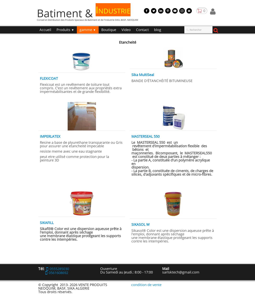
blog (157, 29)
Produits (65, 29)
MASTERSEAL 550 (145, 136)
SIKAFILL (47, 222)
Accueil (45, 29)
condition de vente (146, 284)
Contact (142, 29)
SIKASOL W (140, 224)
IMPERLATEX (50, 136)
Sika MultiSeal (142, 74)
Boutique (108, 29)
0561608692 (56, 272)
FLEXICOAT (49, 78)
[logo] (89, 14)
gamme (88, 29)
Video (126, 29)
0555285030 (57, 268)
